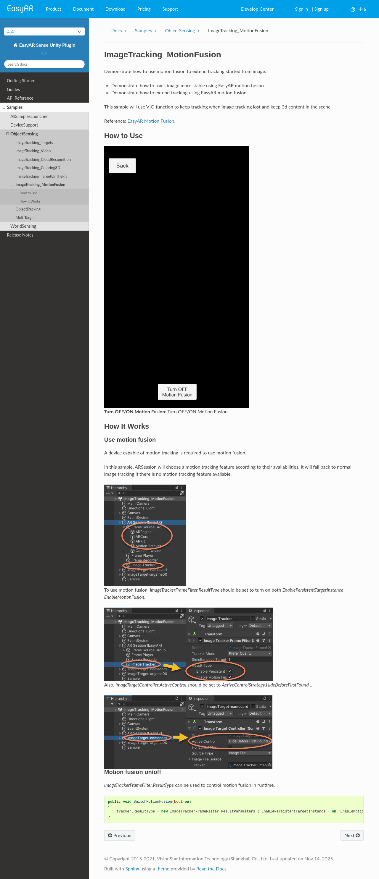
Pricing (144, 9)
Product (53, 9)
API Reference (20, 98)
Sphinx (132, 868)
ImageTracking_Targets (34, 142)
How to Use (28, 193)
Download (115, 9)
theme (162, 868)
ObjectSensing (22, 134)
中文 (359, 9)
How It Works (30, 201)
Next (352, 835)
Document (83, 9)
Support (170, 9)
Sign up (321, 9)
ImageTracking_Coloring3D (37, 167)
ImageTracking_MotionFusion (38, 184)
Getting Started (21, 80)
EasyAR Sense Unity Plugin (47, 45)
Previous (119, 835)
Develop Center (257, 9)
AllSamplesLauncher (29, 116)
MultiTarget (25, 217)
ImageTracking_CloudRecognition (43, 159)
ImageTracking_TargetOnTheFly (41, 176)
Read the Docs (211, 868)
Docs (116, 30)
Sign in (301, 9)
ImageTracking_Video (33, 150)
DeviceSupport (24, 124)
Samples (13, 107)
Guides (13, 89)
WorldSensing (23, 226)
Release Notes (20, 234)
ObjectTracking (27, 209)
